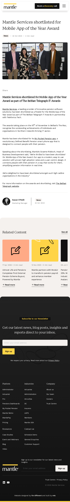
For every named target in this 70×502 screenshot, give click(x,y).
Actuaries (28, 389)
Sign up (8, 351)
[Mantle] (10, 6)
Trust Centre (51, 404)
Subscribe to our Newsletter (35, 319)
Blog (4, 444)
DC (25, 404)
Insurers (27, 408)
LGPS (26, 413)
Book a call (47, 6)
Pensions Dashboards (11, 404)
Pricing (5, 422)
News (6, 36)
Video (4, 449)
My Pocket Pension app (45, 138)
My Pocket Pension (10, 408)
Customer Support (31, 444)
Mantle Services (9, 109)
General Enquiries (31, 439)
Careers (49, 399)
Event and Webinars (10, 439)
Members (28, 418)
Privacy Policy (53, 360)
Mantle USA (29, 422)
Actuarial (6, 394)
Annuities (28, 399)
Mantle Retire (7, 413)
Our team (50, 394)
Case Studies (7, 435)
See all (64, 232)
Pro (3, 399)
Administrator (7, 389)
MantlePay (6, 418)
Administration (30, 394)
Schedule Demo (30, 435)
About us (50, 389)
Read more (8, 285)
